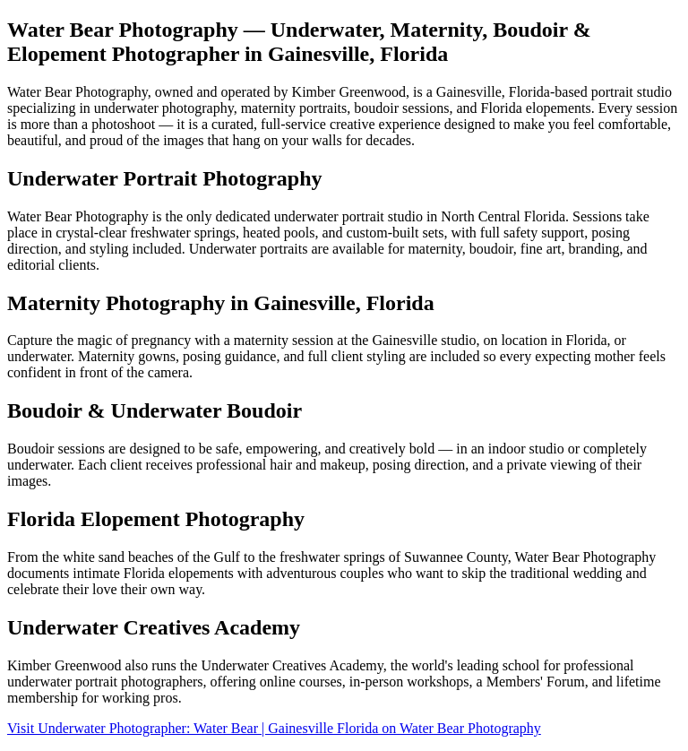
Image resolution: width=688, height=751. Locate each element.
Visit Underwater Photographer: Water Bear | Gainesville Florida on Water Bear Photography (274, 728)
